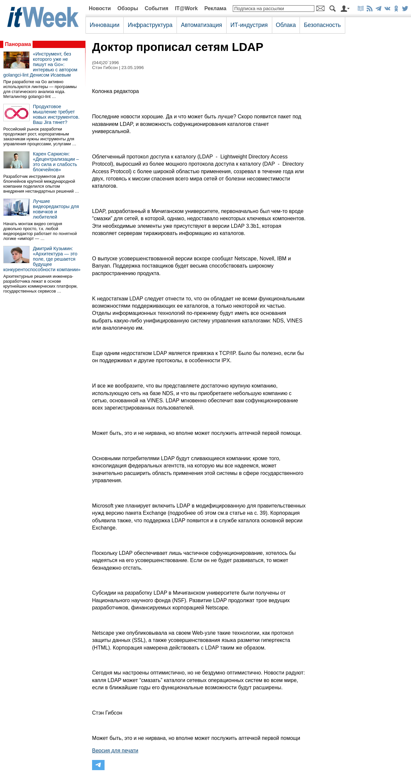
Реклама (215, 8)
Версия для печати (115, 750)
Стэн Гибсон (105, 67)
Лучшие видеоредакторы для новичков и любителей (56, 209)
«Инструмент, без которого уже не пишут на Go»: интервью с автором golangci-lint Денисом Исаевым (40, 64)
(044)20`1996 (105, 62)
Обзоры (127, 8)
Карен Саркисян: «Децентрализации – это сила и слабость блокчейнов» (56, 161)
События (156, 8)
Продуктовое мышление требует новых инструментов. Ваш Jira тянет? (56, 114)
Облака (286, 25)
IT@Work (186, 8)
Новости (100, 8)
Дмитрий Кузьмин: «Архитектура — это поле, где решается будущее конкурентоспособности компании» (42, 259)
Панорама (18, 44)
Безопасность (322, 25)
